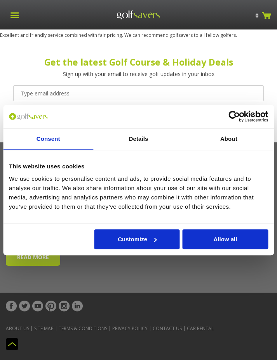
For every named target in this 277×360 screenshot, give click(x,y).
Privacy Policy (130, 328)
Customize (137, 239)
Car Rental (200, 328)
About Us (17, 328)
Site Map (44, 328)
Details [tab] (138, 138)
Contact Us (167, 328)
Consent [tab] (48, 138)
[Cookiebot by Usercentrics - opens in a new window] (234, 116)
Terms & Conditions (83, 328)
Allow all (225, 239)
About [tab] (228, 138)
